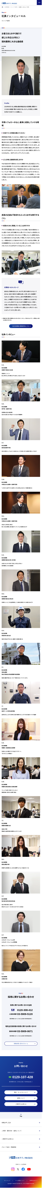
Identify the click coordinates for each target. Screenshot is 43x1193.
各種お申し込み (6, 1122)
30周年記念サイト (34, 1180)
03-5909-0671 (25, 1031)
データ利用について (19, 1180)
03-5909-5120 (25, 1014)
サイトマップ (7, 1180)
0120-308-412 (25, 1010)
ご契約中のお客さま (8, 1139)
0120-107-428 (22, 1077)
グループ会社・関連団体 (9, 1147)
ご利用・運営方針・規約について (12, 1130)
